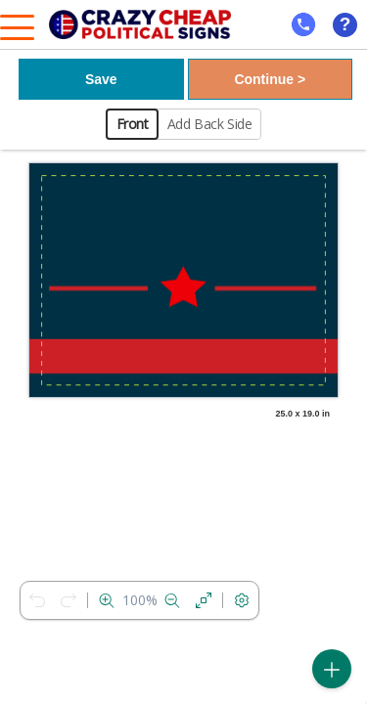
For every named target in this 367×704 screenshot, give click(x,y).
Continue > (269, 79)
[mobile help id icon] (303, 24)
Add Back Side (209, 123)
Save (101, 79)
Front (132, 123)
